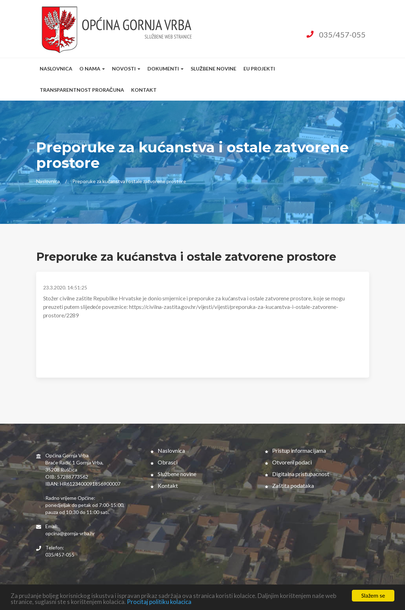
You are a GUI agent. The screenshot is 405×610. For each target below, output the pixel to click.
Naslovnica (56, 69)
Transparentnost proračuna (82, 90)
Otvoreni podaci (288, 462)
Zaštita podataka (289, 485)
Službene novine (213, 69)
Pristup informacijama (295, 450)
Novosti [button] (126, 69)
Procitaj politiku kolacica (159, 602)
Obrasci (164, 462)
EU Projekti (259, 69)
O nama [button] (92, 69)
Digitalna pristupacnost (297, 473)
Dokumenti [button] (165, 69)
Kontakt (144, 90)
